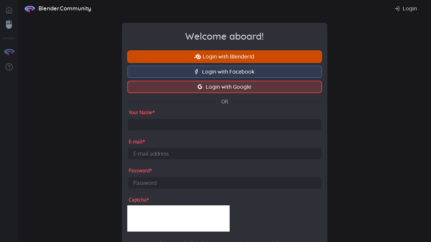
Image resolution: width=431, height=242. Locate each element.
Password (140, 170)
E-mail (137, 142)
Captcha (139, 200)
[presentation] (178, 218)
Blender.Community (64, 8)
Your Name (142, 112)
